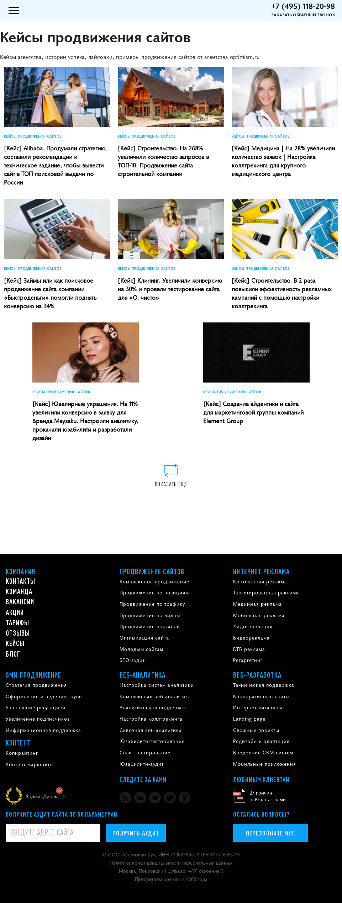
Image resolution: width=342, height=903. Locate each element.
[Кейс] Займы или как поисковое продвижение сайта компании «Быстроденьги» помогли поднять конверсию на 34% (50, 293)
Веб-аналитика (142, 674)
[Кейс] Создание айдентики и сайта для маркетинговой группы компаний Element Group (253, 412)
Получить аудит (135, 833)
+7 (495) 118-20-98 (303, 6)
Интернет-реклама (261, 571)
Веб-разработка (257, 674)
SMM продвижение (34, 674)
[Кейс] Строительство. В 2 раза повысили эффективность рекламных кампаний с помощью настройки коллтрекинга (282, 293)
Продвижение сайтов (152, 571)
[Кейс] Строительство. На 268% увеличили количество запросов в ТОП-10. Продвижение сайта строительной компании (163, 161)
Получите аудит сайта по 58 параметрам (62, 814)
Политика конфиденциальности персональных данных (171, 862)
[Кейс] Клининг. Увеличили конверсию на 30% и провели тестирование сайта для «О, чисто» (170, 288)
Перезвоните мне (270, 833)
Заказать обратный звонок (303, 14)
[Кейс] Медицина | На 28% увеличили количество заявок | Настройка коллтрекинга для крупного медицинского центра (283, 161)
